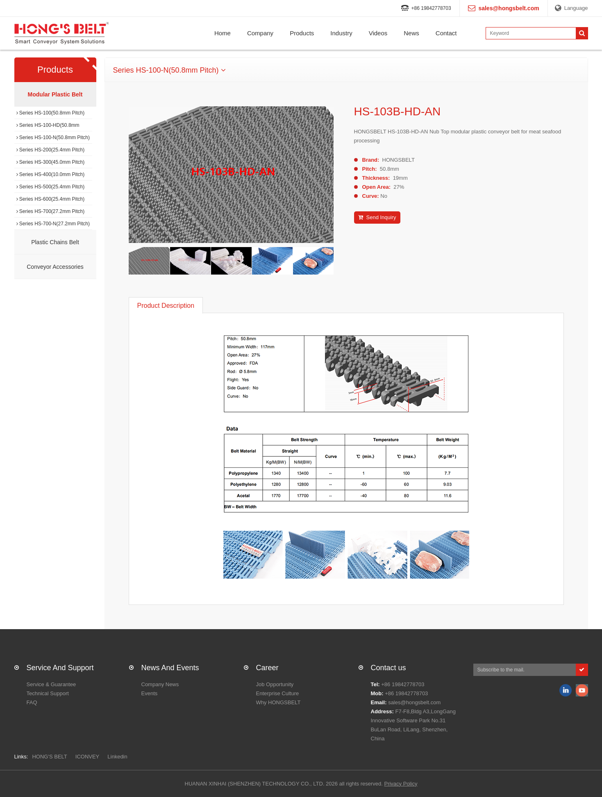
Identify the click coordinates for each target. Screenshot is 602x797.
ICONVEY (87, 756)
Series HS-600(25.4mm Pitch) (50, 199)
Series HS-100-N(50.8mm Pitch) (53, 137)
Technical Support (48, 693)
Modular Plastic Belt (55, 94)
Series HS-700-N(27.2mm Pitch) (53, 224)
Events (149, 693)
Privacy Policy (400, 784)
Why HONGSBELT (278, 702)
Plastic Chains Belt (55, 242)
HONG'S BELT (49, 756)
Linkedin (117, 756)
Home (222, 33)
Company (260, 33)
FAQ (32, 702)
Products (302, 33)
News (411, 33)
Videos (378, 33)
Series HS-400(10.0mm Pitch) (50, 174)
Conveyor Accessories (55, 266)
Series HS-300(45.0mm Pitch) (50, 162)
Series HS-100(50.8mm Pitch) (50, 113)
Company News (160, 684)
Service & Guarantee (51, 684)
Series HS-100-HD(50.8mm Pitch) (48, 126)
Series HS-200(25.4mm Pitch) (50, 150)
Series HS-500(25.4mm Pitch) (50, 187)
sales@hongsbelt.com (414, 702)
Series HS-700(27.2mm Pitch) (50, 211)
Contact (446, 33)
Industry (341, 33)
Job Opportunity (275, 684)
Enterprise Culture (277, 693)
